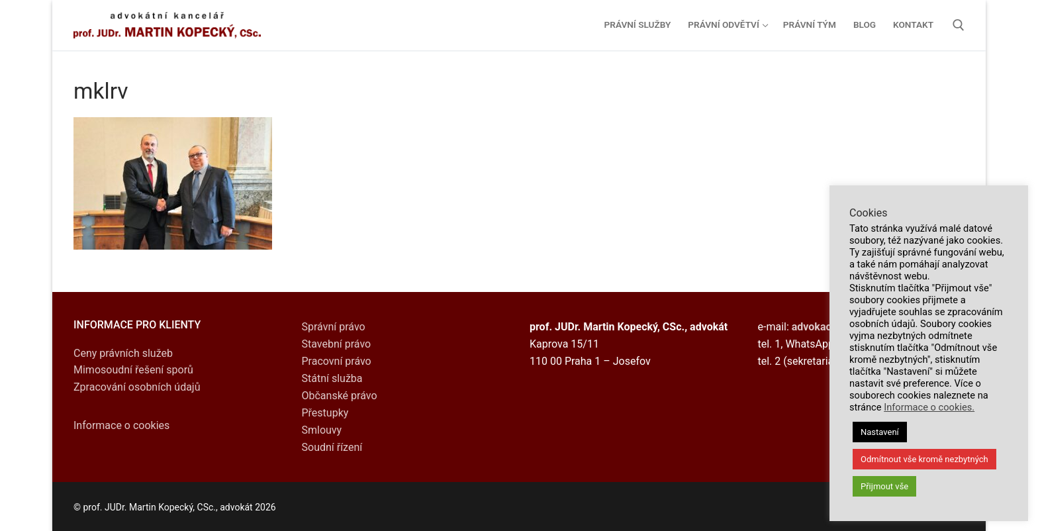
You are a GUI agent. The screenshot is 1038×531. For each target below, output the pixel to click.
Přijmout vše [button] (884, 486)
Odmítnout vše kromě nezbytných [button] (924, 459)
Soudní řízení (332, 447)
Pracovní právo (336, 361)
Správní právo (333, 326)
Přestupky (325, 413)
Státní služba (332, 378)
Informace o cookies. (929, 407)
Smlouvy (322, 430)
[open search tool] (959, 25)
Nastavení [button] (880, 432)
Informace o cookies (121, 425)
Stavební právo (336, 344)
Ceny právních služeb (123, 353)
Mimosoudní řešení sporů (133, 369)
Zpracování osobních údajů (137, 387)
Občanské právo (339, 395)
